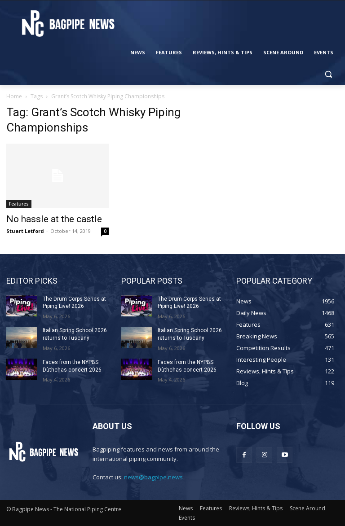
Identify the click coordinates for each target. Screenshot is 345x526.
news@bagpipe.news (153, 477)
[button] (328, 74)
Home (14, 96)
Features (19, 204)
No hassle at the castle (54, 219)
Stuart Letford (25, 231)
